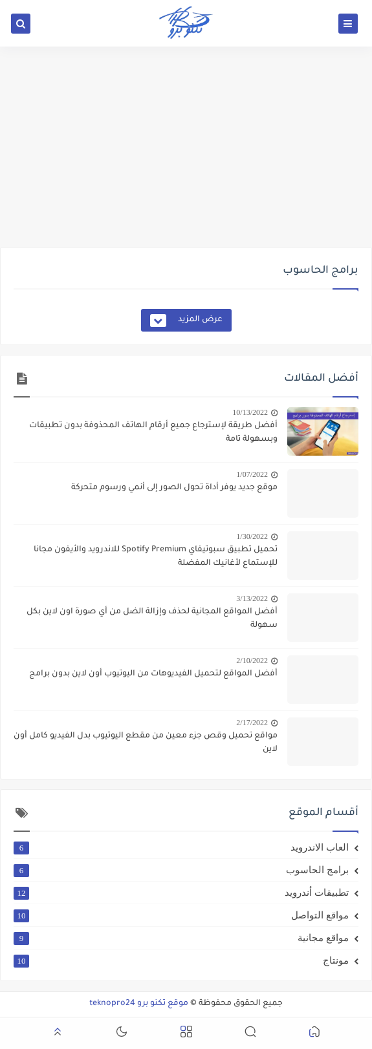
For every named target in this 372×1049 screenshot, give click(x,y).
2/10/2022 (252, 660)
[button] (314, 1034)
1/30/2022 (252, 536)
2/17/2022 (252, 722)
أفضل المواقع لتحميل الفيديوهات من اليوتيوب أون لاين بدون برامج (153, 674)
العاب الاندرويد (181, 847)
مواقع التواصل (181, 915)
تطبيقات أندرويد (181, 892)
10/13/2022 (250, 412)
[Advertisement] (186, 146)
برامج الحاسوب (181, 870)
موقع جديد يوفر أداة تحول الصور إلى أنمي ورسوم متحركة (174, 488)
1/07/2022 (252, 474)
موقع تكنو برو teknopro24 (138, 1003)
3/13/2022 (252, 598)
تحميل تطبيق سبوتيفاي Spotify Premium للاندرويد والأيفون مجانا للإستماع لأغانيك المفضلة (156, 557)
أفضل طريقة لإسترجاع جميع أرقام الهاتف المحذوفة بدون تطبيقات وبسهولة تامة (153, 432)
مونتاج (181, 960)
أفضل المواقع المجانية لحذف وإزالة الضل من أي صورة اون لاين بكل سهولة (152, 619)
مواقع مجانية (181, 938)
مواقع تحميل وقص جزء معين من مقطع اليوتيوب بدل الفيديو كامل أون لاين (146, 743)
